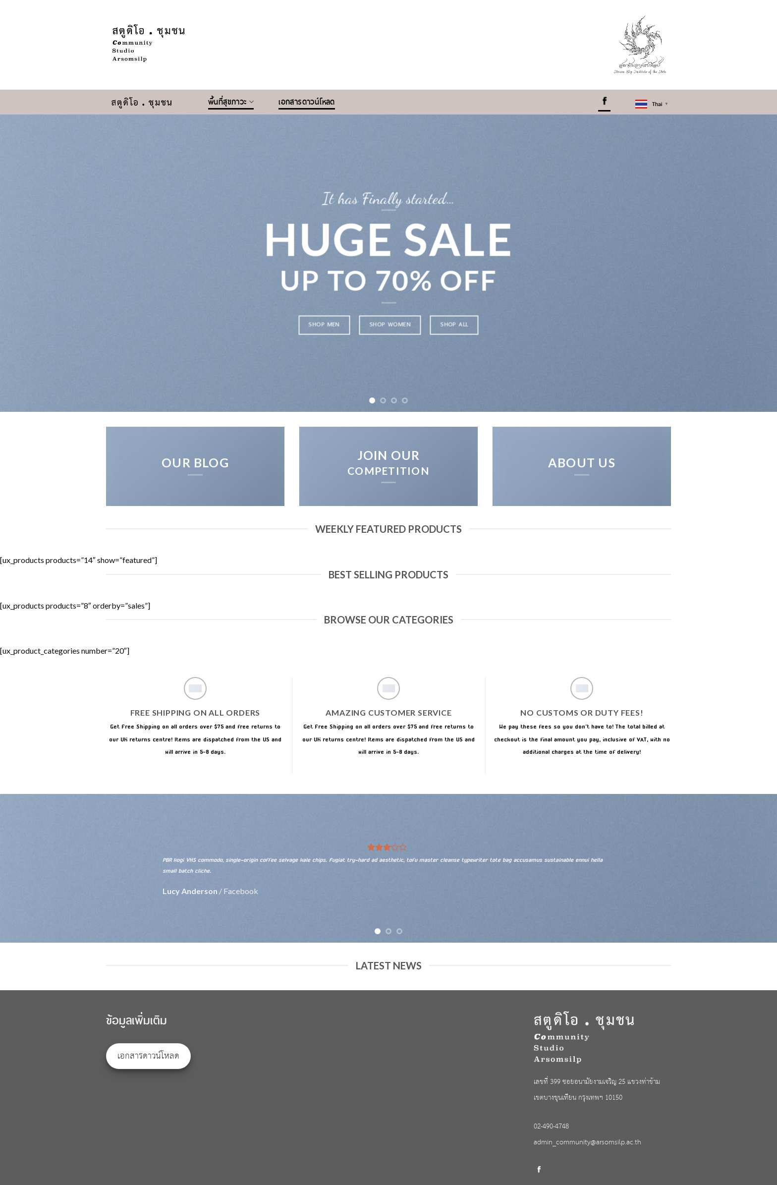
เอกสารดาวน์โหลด (306, 102)
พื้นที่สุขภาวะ (231, 102)
